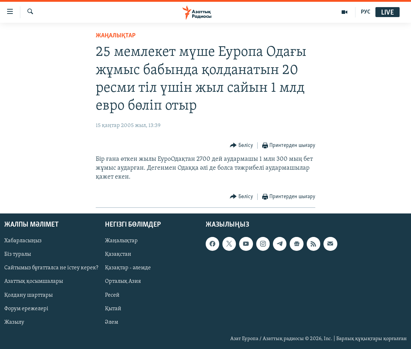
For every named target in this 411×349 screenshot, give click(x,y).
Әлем (111, 322)
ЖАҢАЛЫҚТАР (116, 35)
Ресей (112, 295)
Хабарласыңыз (23, 241)
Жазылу (14, 322)
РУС (365, 12)
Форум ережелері (26, 309)
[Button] (241, 145)
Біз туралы (17, 255)
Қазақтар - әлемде (128, 268)
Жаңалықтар (121, 241)
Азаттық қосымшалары (33, 282)
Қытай (113, 309)
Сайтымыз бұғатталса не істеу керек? (51, 268)
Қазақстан (118, 255)
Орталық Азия (123, 282)
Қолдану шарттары (28, 295)
